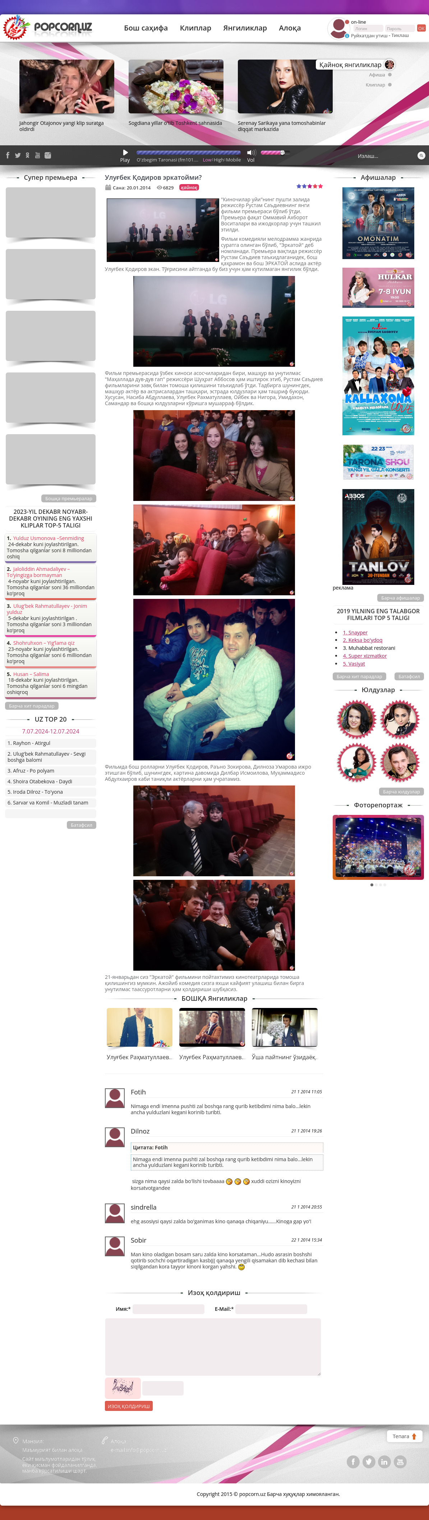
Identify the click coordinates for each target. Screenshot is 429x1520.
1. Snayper (355, 632)
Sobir (139, 1240)
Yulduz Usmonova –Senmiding (48, 538)
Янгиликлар (245, 28)
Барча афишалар (400, 598)
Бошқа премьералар (68, 498)
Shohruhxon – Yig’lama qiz (43, 643)
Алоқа (290, 28)
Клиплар (196, 28)
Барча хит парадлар (359, 676)
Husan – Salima (31, 674)
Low (207, 159)
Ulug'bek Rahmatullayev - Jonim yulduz (47, 609)
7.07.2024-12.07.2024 (50, 731)
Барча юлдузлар (401, 791)
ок (421, 28)
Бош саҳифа (146, 28)
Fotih (138, 1092)
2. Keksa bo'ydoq (363, 640)
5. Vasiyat (354, 663)
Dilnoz (140, 1131)
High (219, 159)
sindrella (144, 1207)
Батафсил (409, 676)
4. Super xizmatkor (365, 655)
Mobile (233, 159)
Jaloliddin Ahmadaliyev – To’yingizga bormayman (38, 572)
